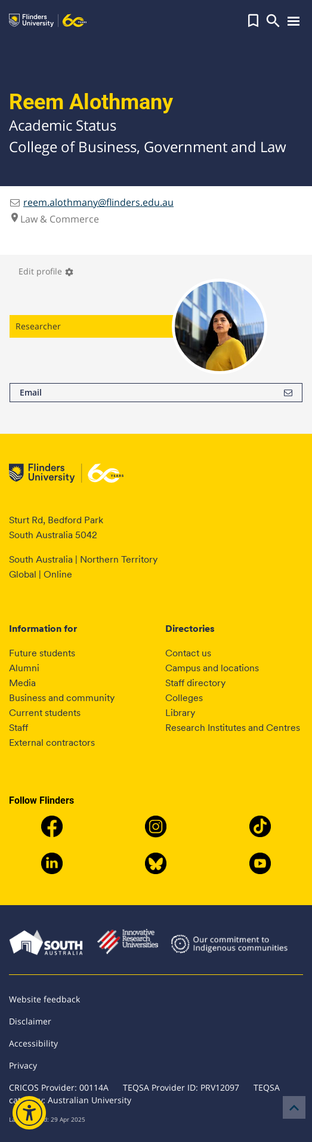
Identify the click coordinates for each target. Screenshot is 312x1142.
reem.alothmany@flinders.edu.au (98, 202)
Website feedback (44, 999)
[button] (253, 21)
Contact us (188, 653)
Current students (45, 712)
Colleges (184, 697)
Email (156, 393)
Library (180, 712)
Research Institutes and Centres (232, 727)
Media (22, 683)
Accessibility (33, 1043)
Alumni (24, 668)
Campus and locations (212, 668)
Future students (42, 653)
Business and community (62, 697)
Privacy (23, 1065)
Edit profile (46, 271)
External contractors (52, 742)
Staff (18, 727)
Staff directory (195, 683)
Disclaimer (30, 1021)
